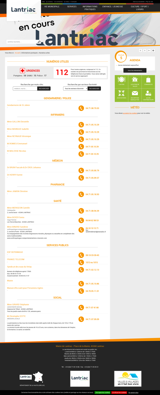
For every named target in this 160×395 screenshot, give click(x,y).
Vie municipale (51, 6)
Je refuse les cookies (119, 392)
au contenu (49, 2)
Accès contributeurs (148, 99)
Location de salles (135, 85)
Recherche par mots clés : (32, 84)
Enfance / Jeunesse (112, 6)
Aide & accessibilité (138, 2)
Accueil (17, 53)
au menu (66, 2)
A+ (149, 50)
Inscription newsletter (135, 99)
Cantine (121, 84)
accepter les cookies (130, 113)
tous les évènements (135, 70)
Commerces (148, 84)
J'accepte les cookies (102, 392)
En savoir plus (133, 392)
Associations (121, 98)
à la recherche (58, 2)
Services (71, 6)
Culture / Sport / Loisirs (140, 8)
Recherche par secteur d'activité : (83, 84)
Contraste (74, 2)
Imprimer (153, 50)
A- (140, 50)
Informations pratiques (90, 8)
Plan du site (149, 2)
